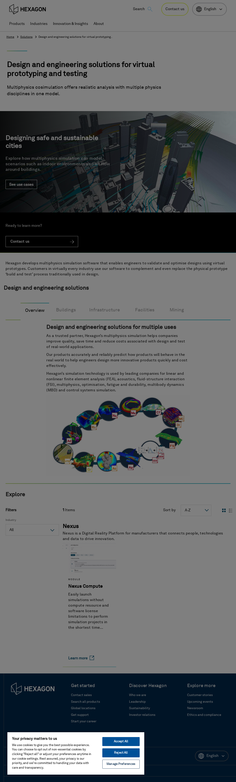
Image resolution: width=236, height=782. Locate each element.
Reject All (121, 752)
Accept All (121, 741)
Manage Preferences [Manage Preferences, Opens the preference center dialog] (120, 764)
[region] (75, 753)
